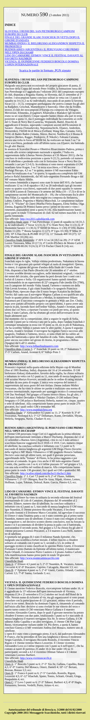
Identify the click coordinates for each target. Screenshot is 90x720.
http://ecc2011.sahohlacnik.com (37, 218)
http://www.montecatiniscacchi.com (39, 558)
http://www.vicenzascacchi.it (36, 658)
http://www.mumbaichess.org (36, 409)
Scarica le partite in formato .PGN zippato (45, 70)
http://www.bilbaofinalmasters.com (39, 346)
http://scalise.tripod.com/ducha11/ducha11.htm (45, 473)
